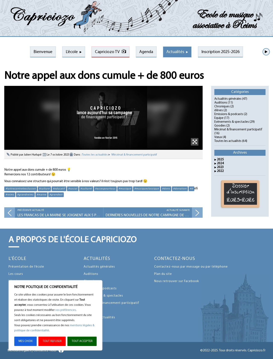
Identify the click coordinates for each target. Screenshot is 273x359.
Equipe (219, 118)
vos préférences (65, 310)
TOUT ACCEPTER (82, 341)
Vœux (218, 137)
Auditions (220, 102)
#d (191, 188)
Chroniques (222, 106)
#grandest (55, 194)
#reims (10, 194)
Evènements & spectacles (231, 122)
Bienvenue (42, 52)
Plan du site (163, 274)
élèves (218, 110)
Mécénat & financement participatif (134, 154)
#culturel (86, 188)
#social (72, 188)
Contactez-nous (174, 258)
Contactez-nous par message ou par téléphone (191, 266)
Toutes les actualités (95, 154)
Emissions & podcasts (228, 114)
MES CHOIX (26, 341)
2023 (220, 167)
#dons (166, 188)
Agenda (146, 52)
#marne (41, 194)
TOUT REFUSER (52, 341)
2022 (220, 171)
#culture (44, 188)
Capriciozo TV (107, 52)
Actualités (175, 52)
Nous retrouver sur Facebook (176, 281)
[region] (55, 315)
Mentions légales (19, 350)
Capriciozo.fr (257, 350)
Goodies (220, 125)
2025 (220, 159)
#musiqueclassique (146, 188)
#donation (180, 188)
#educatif (59, 188)
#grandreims (25, 194)
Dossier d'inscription (240, 193)
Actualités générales (227, 99)
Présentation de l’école (26, 266)
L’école (72, 52)
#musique (125, 188)
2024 (220, 163)
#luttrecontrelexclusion (21, 188)
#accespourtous (105, 188)
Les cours (16, 274)
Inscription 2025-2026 (220, 52)
